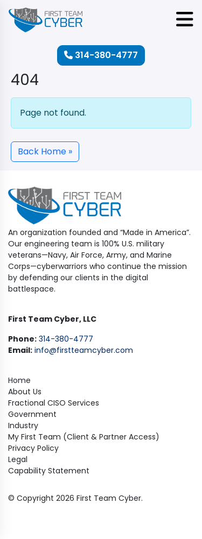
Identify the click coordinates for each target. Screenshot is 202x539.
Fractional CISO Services (53, 403)
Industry (23, 425)
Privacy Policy (33, 448)
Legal (17, 459)
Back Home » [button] (45, 151)
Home (19, 380)
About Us (24, 391)
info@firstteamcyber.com (83, 350)
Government (32, 414)
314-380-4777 (101, 55)
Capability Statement (48, 470)
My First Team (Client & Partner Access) (83, 436)
